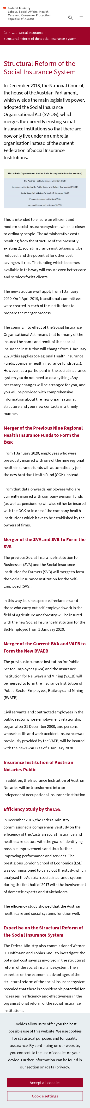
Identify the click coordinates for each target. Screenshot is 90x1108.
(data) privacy (57, 1067)
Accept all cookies (45, 1082)
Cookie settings (45, 1096)
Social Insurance (31, 37)
